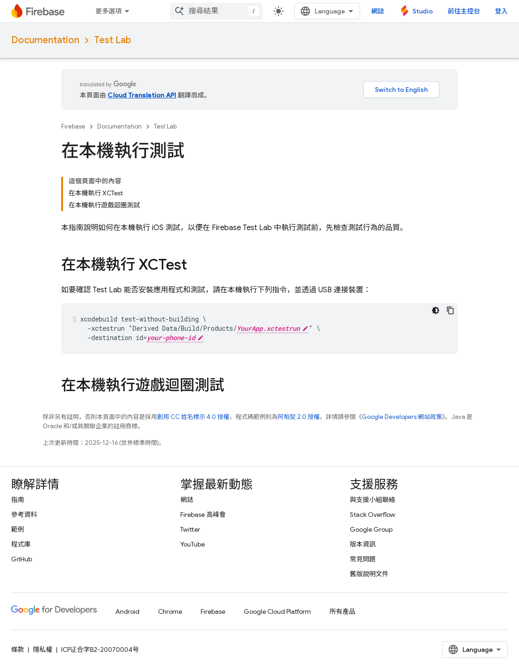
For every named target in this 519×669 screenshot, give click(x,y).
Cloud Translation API (142, 95)
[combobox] (216, 11)
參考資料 (24, 514)
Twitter (190, 529)
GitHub (21, 559)
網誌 (377, 11)
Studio (422, 11)
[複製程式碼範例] (450, 310)
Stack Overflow (372, 514)
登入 (501, 11)
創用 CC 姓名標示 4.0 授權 (193, 417)
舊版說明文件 (369, 574)
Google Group (371, 529)
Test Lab (112, 40)
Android (127, 611)
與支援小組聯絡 (372, 499)
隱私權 (42, 649)
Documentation (45, 40)
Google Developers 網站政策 (402, 417)
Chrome (170, 611)
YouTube (192, 544)
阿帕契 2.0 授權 (299, 417)
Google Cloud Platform (277, 611)
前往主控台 (464, 11)
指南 (17, 499)
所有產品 (342, 611)
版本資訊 (363, 544)
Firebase (73, 126)
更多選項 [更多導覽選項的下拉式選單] (108, 11)
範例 (17, 529)
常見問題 (363, 559)
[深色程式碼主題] (435, 310)
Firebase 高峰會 (203, 514)
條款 (17, 649)
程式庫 (21, 544)
